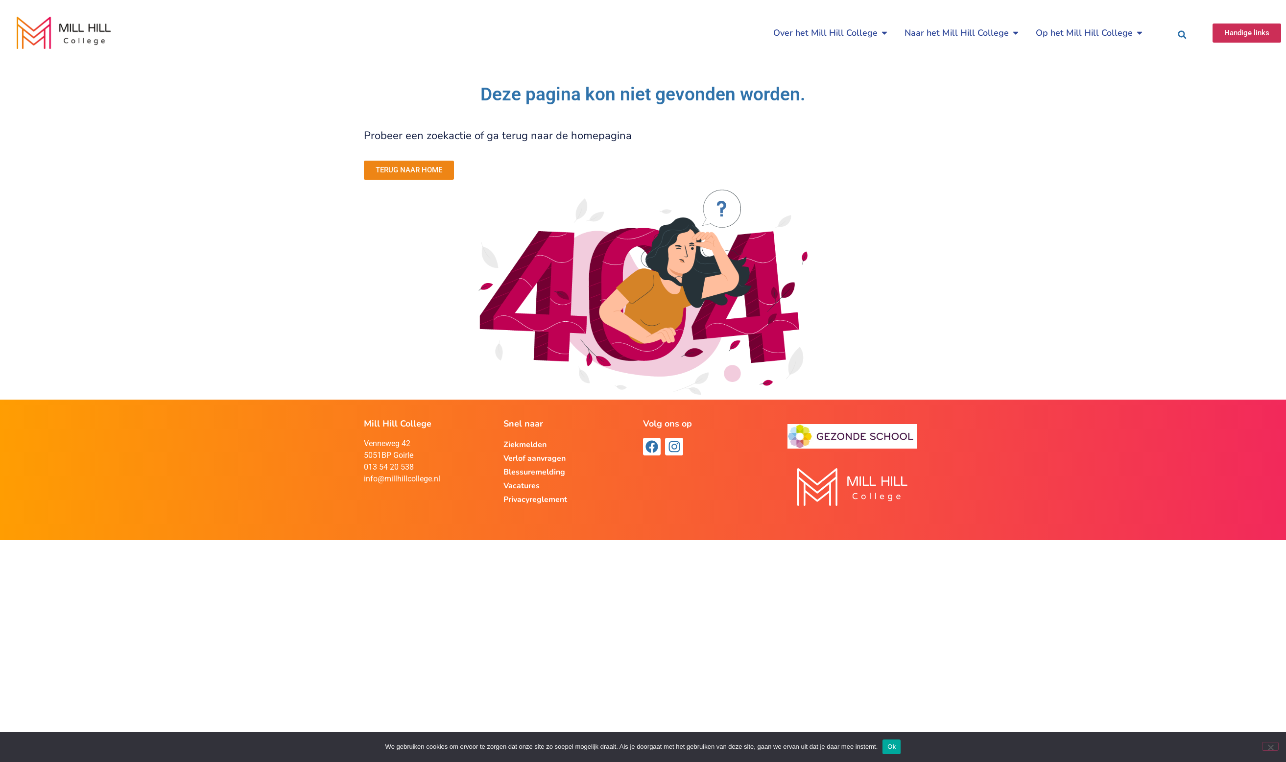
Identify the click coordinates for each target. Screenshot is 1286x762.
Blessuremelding (534, 472)
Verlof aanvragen (534, 458)
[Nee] (1270, 746)
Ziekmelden (525, 444)
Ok (891, 746)
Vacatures (521, 485)
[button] (1182, 34)
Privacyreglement (535, 499)
